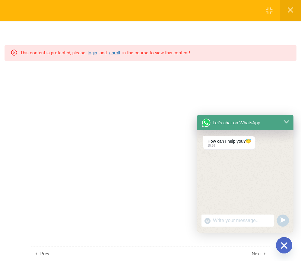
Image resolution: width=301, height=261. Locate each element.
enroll (114, 53)
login (92, 53)
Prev (44, 253)
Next (256, 253)
